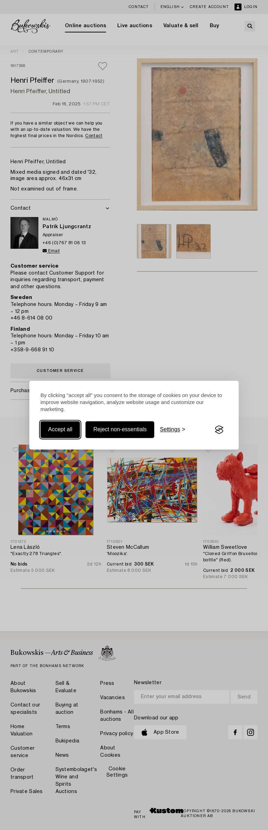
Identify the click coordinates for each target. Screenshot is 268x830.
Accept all (60, 430)
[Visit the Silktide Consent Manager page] (219, 429)
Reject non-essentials (120, 430)
